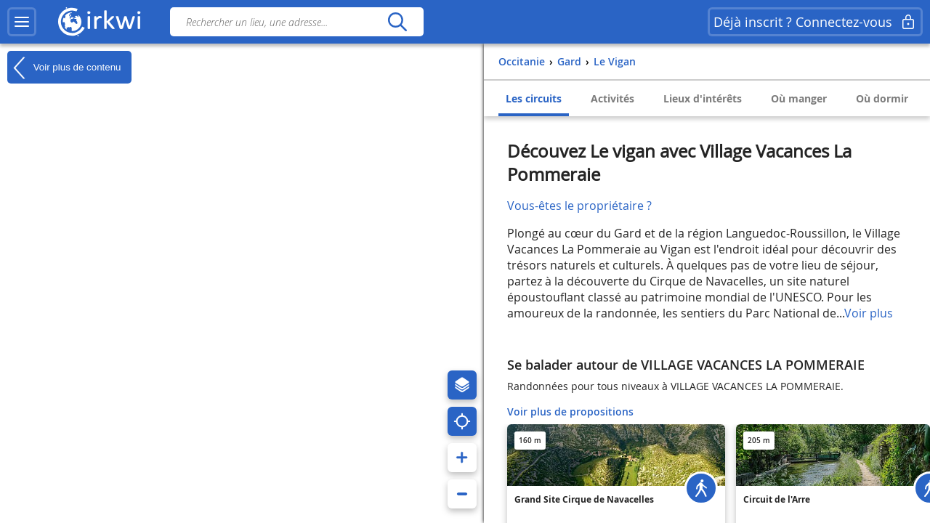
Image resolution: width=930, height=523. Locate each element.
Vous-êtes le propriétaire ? (579, 206)
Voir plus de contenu (64, 67)
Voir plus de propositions (570, 411)
